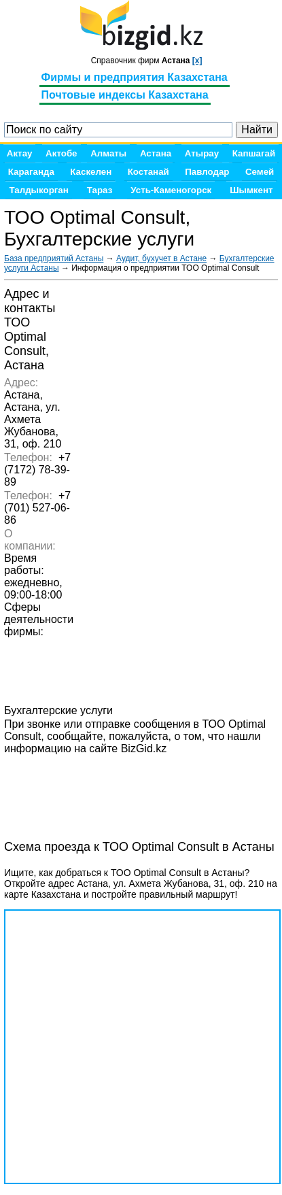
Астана (155, 153)
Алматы (108, 153)
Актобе (61, 153)
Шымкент (251, 190)
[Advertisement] (113, 790)
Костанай (148, 172)
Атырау (202, 153)
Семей (259, 172)
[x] (197, 60)
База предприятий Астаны (53, 258)
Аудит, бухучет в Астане (161, 258)
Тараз (100, 190)
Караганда (31, 172)
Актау (20, 153)
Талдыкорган (38, 190)
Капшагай (253, 153)
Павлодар (207, 172)
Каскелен (90, 172)
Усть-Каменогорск (170, 190)
